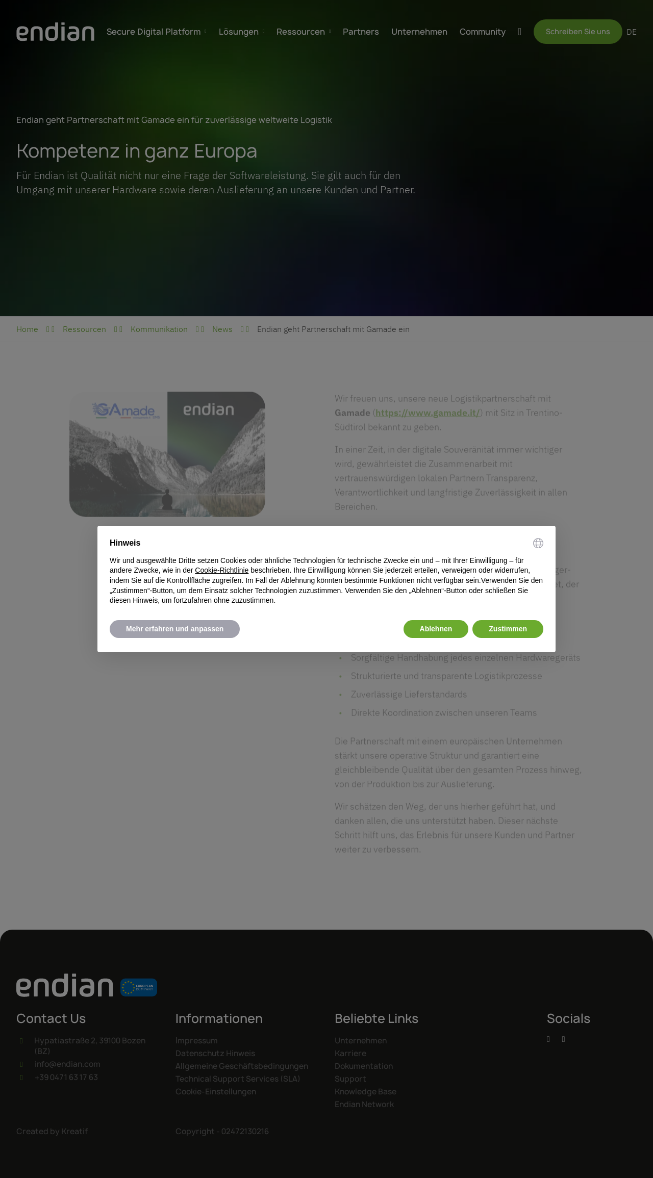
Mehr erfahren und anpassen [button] (174, 629)
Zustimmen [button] (508, 629)
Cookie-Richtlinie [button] (221, 570)
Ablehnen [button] (436, 629)
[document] (326, 572)
